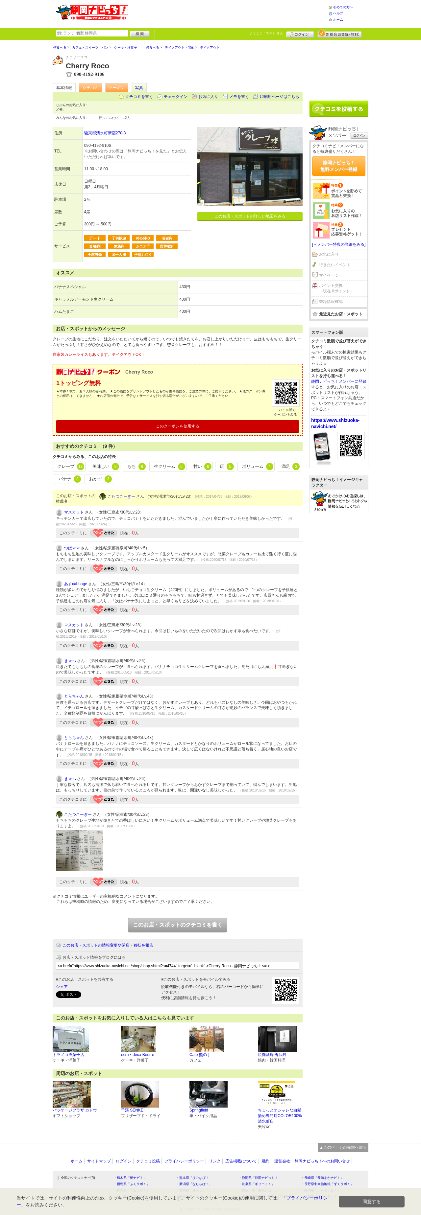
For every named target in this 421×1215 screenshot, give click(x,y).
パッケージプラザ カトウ (75, 1110)
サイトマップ (99, 1161)
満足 (291, 466)
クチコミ (90, 87)
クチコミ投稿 (148, 1161)
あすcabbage (75, 584)
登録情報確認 (331, 301)
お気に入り (208, 96)
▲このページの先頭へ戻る (343, 1147)
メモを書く (239, 96)
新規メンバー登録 (339, 33)
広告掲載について (241, 1161)
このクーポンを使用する (177, 426)
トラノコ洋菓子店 (68, 1054)
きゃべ (70, 660)
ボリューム (257, 466)
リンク (215, 1161)
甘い (202, 466)
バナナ (70, 479)
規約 (265, 1161)
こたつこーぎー (121, 496)
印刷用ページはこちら (279, 96)
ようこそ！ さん (266, 33)
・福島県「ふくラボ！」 (131, 1184)
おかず (100, 479)
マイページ (329, 275)
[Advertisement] (228, 13)
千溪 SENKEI (132, 1110)
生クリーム (169, 466)
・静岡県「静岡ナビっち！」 (259, 1178)
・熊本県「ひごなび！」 (194, 1178)
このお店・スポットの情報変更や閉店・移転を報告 (107, 945)
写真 (139, 87)
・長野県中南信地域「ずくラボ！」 (327, 1184)
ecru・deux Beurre (137, 1054)
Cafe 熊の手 (200, 1054)
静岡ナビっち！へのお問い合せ (322, 1161)
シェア (62, 986)
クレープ (70, 466)
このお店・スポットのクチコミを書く (177, 925)
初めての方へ (343, 7)
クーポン (117, 87)
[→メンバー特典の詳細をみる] (339, 244)
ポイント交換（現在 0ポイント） (336, 288)
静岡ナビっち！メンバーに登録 (338, 381)
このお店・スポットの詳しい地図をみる (249, 216)
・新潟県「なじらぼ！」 (194, 1184)
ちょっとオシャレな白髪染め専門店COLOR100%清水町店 (280, 1116)
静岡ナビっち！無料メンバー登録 (338, 166)
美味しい (105, 466)
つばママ (72, 548)
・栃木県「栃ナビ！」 (129, 1178)
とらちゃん (74, 696)
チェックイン (175, 96)
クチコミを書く (139, 96)
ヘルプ (338, 13)
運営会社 (282, 1161)
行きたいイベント (335, 265)
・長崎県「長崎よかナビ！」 (322, 1178)
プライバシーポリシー (184, 1161)
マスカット (74, 512)
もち (136, 466)
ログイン (300, 33)
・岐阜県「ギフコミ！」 (256, 1184)
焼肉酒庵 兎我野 (272, 1054)
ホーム (338, 19)
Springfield (198, 1110)
